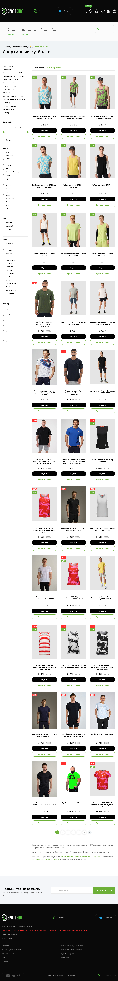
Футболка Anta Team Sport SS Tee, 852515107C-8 (73, 529)
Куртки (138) (7, 93)
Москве (70, 856)
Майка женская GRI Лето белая (44, 254)
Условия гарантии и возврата (12, 950)
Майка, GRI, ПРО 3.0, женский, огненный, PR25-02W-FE (73, 598)
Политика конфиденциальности (72, 946)
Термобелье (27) (9, 69)
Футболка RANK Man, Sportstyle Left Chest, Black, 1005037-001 (73, 393)
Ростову (77, 856)
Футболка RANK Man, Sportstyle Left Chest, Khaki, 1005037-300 (44, 324)
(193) (15, 76)
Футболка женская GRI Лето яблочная (73, 254)
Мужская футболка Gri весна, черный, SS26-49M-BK (102, 392)
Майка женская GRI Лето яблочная (102, 254)
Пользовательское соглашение (71, 950)
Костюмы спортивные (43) (13, 96)
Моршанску (45, 859)
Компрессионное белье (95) (14, 99)
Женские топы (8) (9, 106)
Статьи (44, 29)
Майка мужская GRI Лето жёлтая (73, 186)
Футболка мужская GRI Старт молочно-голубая (44, 186)
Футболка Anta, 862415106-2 (102, 734)
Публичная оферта (67, 954)
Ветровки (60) (8, 109)
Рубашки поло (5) (9, 86)
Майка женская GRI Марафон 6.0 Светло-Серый (102, 529)
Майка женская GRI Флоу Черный (102, 460)
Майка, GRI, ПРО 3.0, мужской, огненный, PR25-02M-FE (44, 530)
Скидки (25, 34)
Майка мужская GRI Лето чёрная (102, 186)
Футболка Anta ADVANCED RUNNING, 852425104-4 (73, 735)
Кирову (93, 856)
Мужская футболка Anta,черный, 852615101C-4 (44, 804)
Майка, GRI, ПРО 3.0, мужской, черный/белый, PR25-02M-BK (102, 667)
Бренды (11, 34)
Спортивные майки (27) (12, 79)
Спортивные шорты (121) (12, 73)
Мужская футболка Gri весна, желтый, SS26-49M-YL (102, 598)
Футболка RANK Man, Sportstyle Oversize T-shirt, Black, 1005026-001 (44, 461)
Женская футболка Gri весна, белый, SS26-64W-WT (102, 323)
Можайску (36, 859)
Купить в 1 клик (44, 136)
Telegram (64, 11)
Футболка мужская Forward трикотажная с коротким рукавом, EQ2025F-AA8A (73, 461)
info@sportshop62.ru (8, 938)
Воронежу (86, 856)
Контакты (55, 29)
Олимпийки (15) (9, 89)
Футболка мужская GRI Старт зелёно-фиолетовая (73, 117)
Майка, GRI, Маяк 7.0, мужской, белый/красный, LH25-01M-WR (44, 667)
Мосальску (55, 859)
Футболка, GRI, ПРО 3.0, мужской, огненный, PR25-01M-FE (102, 805)
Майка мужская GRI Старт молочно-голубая (44, 117)
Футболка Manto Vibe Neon (73, 803)
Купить (44, 130)
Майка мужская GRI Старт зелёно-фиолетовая (102, 117)
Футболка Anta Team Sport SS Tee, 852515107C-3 (44, 735)
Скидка (7, 140)
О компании (12, 29)
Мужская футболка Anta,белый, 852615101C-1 (45, 598)
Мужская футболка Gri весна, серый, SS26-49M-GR (73, 323)
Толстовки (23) (9, 66)
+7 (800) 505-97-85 (109, 975)
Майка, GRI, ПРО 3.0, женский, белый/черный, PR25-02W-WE (73, 666)
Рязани (63, 856)
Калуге (99, 856)
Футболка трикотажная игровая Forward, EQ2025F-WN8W (44, 393)
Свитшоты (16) (8, 83)
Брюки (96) (7, 113)
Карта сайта (65, 958)
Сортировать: (39, 68)
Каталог (39, 11)
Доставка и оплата (29, 29)
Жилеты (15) (7, 103)
